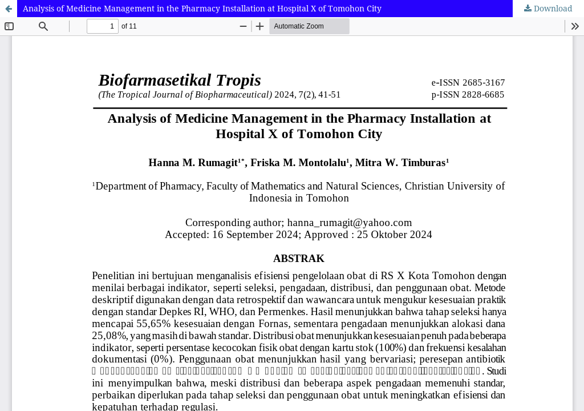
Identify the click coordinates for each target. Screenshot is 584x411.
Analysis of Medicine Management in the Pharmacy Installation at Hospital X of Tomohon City (202, 8)
